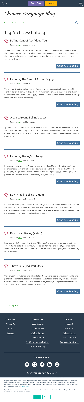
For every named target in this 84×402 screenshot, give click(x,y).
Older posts (13, 306)
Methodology (37, 333)
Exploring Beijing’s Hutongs (26, 156)
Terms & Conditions (69, 342)
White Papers (38, 328)
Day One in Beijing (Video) (26, 233)
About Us (10, 324)
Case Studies (38, 324)
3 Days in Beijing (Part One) (26, 266)
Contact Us (69, 328)
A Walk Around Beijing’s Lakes (28, 117)
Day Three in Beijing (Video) (27, 194)
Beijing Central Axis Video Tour (29, 40)
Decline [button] (46, 397)
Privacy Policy (25, 386)
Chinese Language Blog (29, 13)
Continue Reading (67, 66)
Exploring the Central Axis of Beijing (32, 79)
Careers (10, 333)
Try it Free (36, 3)
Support (69, 324)
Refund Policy (69, 333)
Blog (10, 328)
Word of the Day (38, 347)
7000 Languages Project (37, 342)
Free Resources (38, 338)
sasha (20, 45)
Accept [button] (37, 397)
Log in (51, 3)
